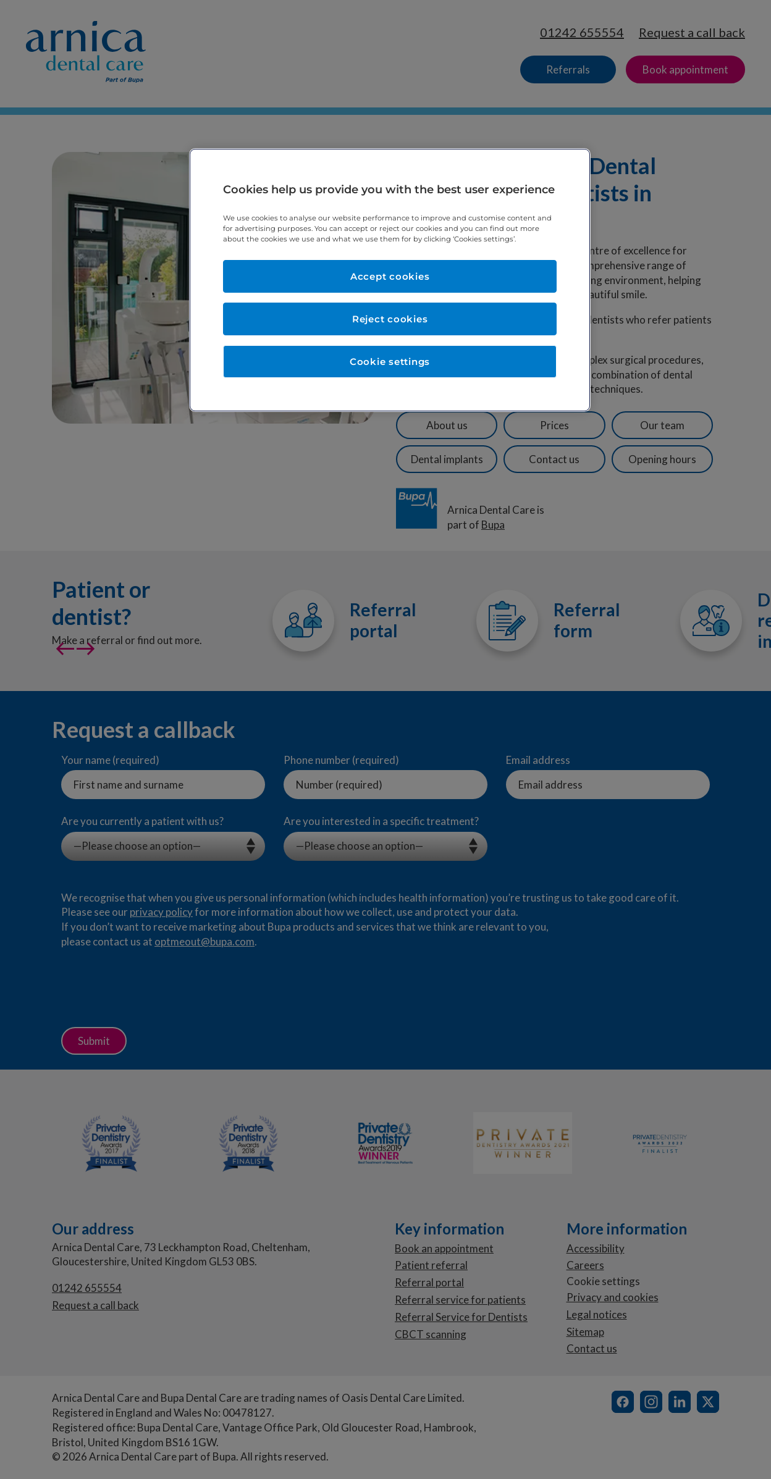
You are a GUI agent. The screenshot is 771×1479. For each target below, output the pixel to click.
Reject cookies (390, 319)
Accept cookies (390, 276)
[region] (390, 280)
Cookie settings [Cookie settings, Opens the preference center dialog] (390, 361)
